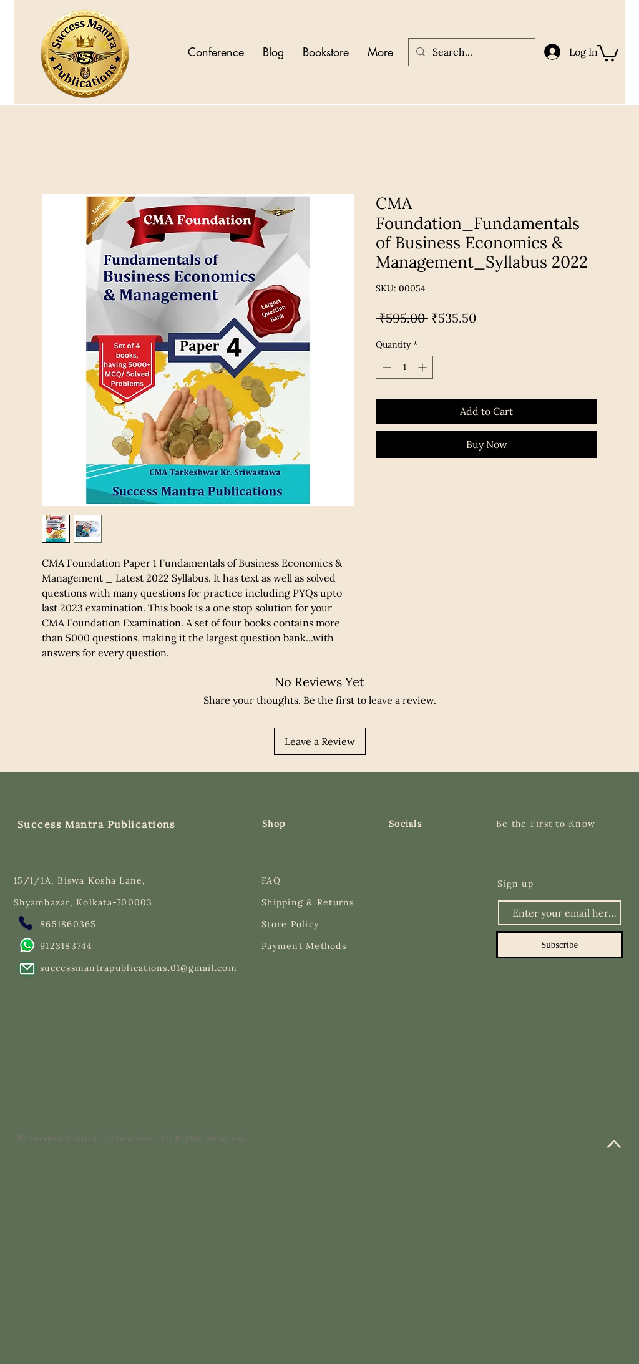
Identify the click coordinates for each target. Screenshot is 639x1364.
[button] (607, 52)
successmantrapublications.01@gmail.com (138, 967)
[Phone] (25, 923)
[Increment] (423, 367)
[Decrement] (385, 367)
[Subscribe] (559, 944)
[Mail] (27, 968)
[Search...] (470, 52)
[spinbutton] (404, 367)
